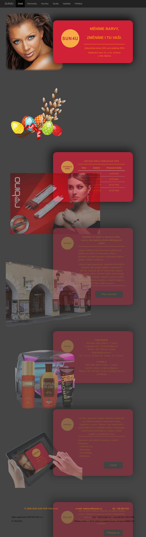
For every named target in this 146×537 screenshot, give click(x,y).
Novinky (44, 3)
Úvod (20, 3)
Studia (56, 3)
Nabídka (67, 3)
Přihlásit (78, 3)
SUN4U (9, 3)
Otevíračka (32, 3)
